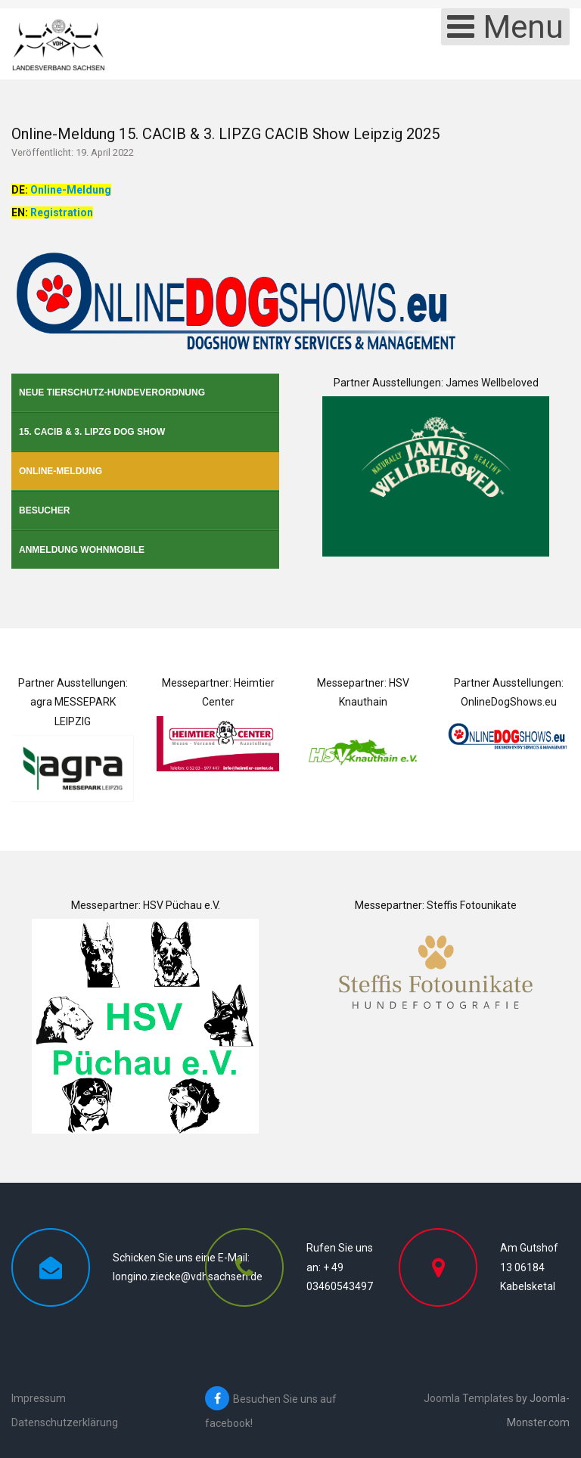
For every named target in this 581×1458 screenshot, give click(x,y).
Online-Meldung (70, 190)
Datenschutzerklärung (64, 1422)
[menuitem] (145, 393)
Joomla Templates (469, 1398)
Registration (61, 212)
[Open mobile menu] (505, 26)
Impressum (38, 1398)
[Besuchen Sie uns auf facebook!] (294, 1410)
